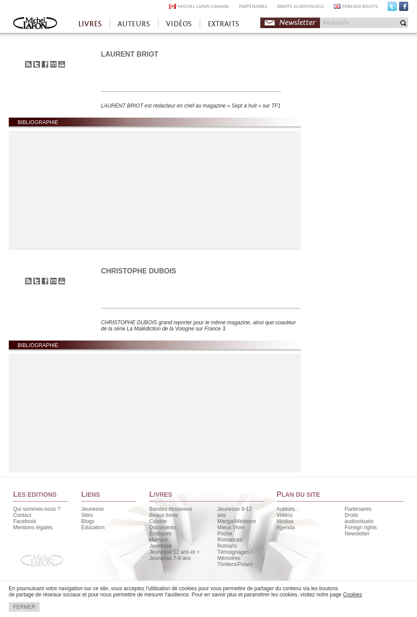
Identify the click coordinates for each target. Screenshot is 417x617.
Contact (22, 515)
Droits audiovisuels (359, 518)
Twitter (392, 8)
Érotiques (160, 534)
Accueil (35, 24)
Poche (224, 534)
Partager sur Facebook (45, 64)
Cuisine (158, 521)
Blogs (87, 521)
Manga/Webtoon (236, 521)
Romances (229, 540)
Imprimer (61, 64)
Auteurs (286, 509)
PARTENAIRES (253, 6)
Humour (158, 540)
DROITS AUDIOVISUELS (300, 6)
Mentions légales (33, 527)
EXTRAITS (223, 24)
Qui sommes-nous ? (36, 509)
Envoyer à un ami (53, 64)
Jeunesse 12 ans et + (174, 552)
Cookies (352, 595)
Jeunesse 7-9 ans (170, 558)
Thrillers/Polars (234, 564)
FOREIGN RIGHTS (359, 6)
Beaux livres (163, 515)
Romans (227, 546)
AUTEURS (134, 24)
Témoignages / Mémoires (234, 555)
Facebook (403, 8)
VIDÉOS (179, 24)
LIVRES (90, 24)
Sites (87, 515)
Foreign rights (361, 527)
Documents (162, 527)
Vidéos (284, 515)
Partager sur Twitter (36, 64)
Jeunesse (92, 509)
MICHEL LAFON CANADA (203, 6)
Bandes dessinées (170, 509)
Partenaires (358, 509)
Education (92, 527)
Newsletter (297, 22)
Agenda (286, 527)
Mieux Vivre (230, 527)
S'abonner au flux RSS (28, 64)
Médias (285, 521)
